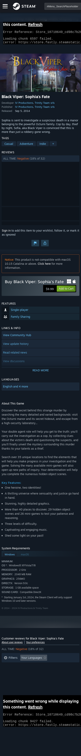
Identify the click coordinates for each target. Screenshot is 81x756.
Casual (8, 146)
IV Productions (24, 105)
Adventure (26, 146)
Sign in (6, 233)
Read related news (15, 355)
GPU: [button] (53, 678)
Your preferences (35, 644)
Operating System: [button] (16, 678)
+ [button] (53, 146)
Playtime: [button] (64, 666)
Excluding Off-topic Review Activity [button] (27, 666)
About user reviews (12, 644)
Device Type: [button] (12, 684)
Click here (44, 266)
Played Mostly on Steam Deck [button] (23, 672)
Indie (42, 146)
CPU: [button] (39, 678)
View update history (16, 346)
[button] (40, 161)
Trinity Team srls (45, 105)
